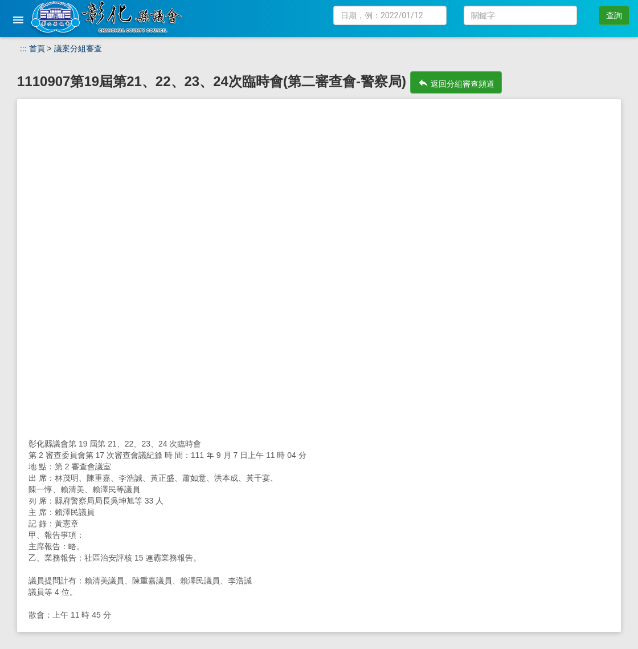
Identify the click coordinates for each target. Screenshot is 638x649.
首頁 (37, 48)
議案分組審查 (78, 48)
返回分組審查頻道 (456, 82)
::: (23, 48)
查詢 (614, 15)
